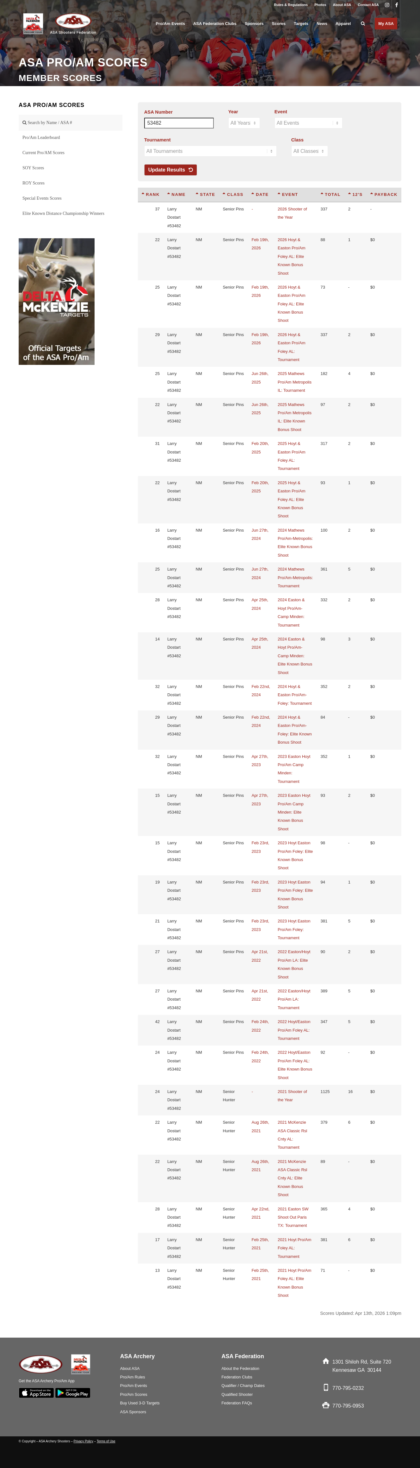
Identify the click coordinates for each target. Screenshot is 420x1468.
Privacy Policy (83, 1441)
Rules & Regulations (291, 5)
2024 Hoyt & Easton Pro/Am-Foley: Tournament (295, 695)
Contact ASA (368, 5)
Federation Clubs (236, 1377)
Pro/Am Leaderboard (41, 137)
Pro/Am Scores (133, 1394)
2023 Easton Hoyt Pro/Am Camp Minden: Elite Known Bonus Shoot (294, 812)
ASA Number (158, 112)
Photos (320, 5)
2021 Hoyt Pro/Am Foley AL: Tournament (294, 1248)
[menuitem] (291, 4)
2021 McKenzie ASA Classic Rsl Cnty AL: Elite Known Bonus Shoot (292, 1178)
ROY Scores (33, 183)
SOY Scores (33, 168)
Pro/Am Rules (132, 1377)
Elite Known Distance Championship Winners (63, 213)
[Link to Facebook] (396, 4)
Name (176, 194)
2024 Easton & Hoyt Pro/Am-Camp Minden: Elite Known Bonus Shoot (295, 656)
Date (260, 194)
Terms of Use (106, 1441)
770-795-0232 (348, 1388)
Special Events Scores (42, 198)
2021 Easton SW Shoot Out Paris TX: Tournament (293, 1217)
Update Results (170, 169)
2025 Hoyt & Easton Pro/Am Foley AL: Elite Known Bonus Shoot (291, 499)
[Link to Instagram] (387, 4)
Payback (384, 194)
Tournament (157, 139)
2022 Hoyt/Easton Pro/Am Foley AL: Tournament (294, 1030)
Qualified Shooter (237, 1394)
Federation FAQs (236, 1403)
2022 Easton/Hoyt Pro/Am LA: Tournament (294, 999)
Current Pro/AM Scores (43, 152)
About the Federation (240, 1368)
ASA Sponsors (133, 1411)
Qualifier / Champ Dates (243, 1385)
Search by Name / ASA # (47, 122)
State (205, 194)
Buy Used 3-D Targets (140, 1403)
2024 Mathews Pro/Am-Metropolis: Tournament (295, 577)
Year (233, 111)
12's (355, 194)
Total (331, 194)
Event (281, 111)
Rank (151, 194)
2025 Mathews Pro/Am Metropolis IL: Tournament (295, 382)
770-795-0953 (348, 1406)
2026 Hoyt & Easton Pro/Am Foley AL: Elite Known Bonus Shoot (291, 256)
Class (297, 139)
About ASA (342, 5)
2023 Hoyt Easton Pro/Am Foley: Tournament (294, 929)
